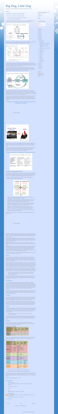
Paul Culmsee (10, 382)
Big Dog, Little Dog (18, 6)
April (40, 57)
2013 (40, 34)
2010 (40, 38)
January (41, 61)
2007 (40, 64)
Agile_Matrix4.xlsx (27, 371)
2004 (40, 68)
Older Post (33, 403)
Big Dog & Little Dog (28, 8)
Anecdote (18, 212)
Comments (40, 25)
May (40, 56)
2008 (40, 63)
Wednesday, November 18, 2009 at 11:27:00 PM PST (16, 391)
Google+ (39, 18)
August (41, 52)
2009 (40, 39)
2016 (40, 30)
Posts (39, 23)
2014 (40, 33)
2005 (40, 67)
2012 (40, 35)
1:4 (14, 268)
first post (8, 338)
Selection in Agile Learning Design (45, 43)
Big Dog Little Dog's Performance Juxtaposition (44, 12)
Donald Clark (10, 393)
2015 (40, 31)
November (41, 42)
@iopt (41, 15)
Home (21, 403)
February (41, 60)
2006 (40, 65)
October (41, 49)
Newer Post (8, 403)
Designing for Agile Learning (44, 44)
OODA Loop (19, 63)
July (40, 53)
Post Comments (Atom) (23, 405)
